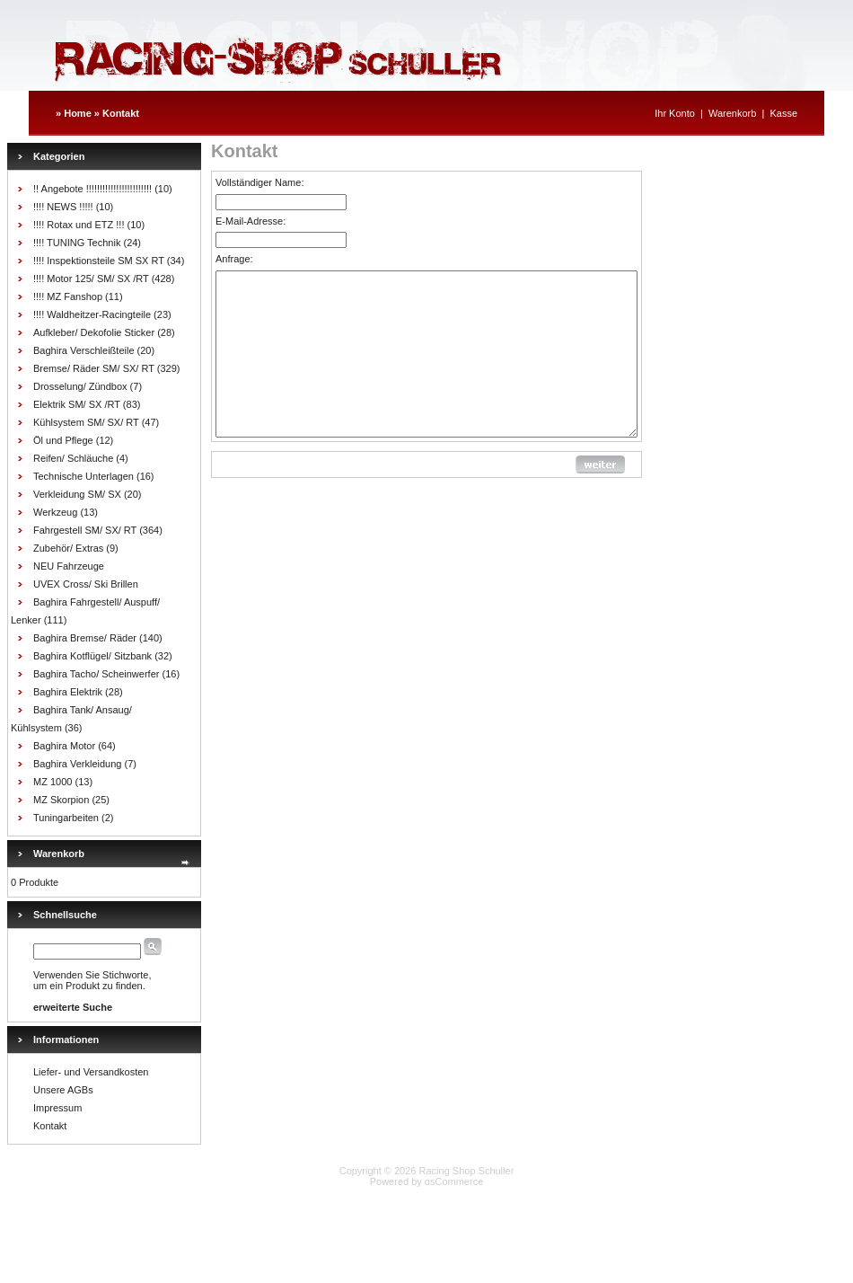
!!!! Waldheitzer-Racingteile (92, 314)
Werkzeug (55, 512)
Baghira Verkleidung (77, 763)
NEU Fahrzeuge (68, 566)
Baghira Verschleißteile (84, 350)
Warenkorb (732, 113)
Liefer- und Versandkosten (90, 1071)
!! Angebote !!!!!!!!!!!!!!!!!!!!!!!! (92, 188)
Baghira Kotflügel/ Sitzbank (92, 655)
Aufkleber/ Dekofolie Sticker (93, 332)
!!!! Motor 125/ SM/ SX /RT (91, 278)
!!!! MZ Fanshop (67, 296)
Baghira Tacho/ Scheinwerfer (96, 673)
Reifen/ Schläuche (73, 458)
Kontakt (120, 113)
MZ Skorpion (61, 799)
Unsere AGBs (63, 1089)
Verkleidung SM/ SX (77, 494)
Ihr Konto (675, 113)
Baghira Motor (64, 745)
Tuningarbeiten (66, 817)
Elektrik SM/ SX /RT (76, 404)
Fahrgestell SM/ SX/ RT (84, 530)
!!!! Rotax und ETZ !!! (78, 224)
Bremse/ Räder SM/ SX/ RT (93, 368)
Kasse (783, 113)
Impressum (57, 1107)
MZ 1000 (52, 781)
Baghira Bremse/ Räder (84, 638)
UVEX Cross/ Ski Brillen (85, 584)
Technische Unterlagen (83, 476)
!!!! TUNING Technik (76, 242)
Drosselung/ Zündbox (80, 386)
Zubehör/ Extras (68, 548)
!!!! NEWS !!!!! (63, 206)
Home (78, 113)
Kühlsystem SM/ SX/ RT (86, 422)
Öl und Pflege (63, 440)
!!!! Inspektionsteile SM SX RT (98, 260)
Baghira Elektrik (67, 691)
